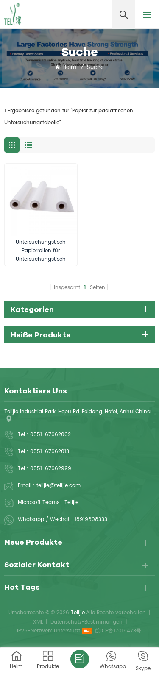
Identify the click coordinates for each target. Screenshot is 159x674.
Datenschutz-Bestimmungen (86, 622)
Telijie (71, 503)
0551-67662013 (49, 452)
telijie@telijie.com (58, 486)
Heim (65, 68)
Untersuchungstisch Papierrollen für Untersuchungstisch (41, 250)
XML (38, 622)
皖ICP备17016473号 (118, 631)
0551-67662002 (50, 435)
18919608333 (91, 519)
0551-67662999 (50, 469)
